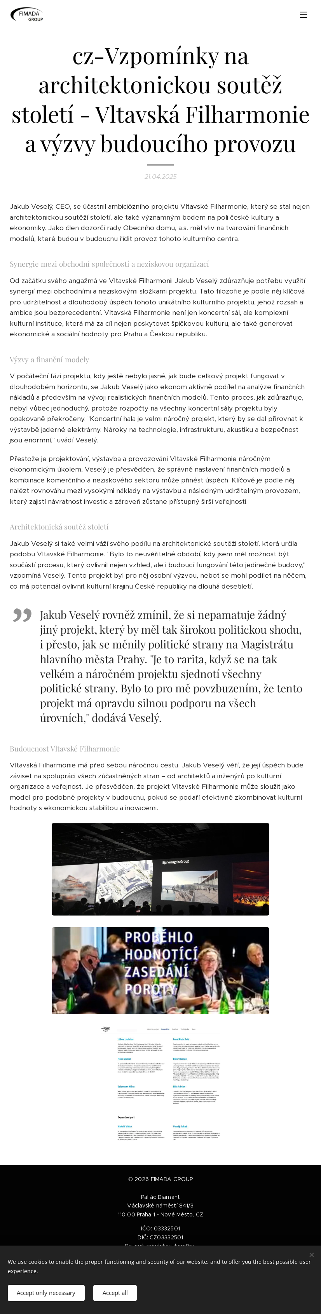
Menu (303, 14)
